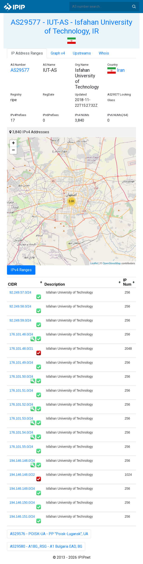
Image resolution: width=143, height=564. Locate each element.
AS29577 (19, 70)
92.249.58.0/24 (20, 306)
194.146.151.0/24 (22, 516)
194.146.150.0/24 (22, 502)
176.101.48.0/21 (21, 348)
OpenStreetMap (112, 263)
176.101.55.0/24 (21, 446)
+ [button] (13, 143)
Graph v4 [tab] (58, 53)
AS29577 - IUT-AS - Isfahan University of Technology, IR (71, 26)
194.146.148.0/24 (22, 460)
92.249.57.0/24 (20, 292)
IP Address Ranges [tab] (27, 53)
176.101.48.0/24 (21, 334)
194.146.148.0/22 (22, 474)
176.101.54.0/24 (21, 432)
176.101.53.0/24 (21, 418)
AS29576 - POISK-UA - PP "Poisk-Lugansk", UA (49, 534)
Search (133, 6)
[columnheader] (25, 282)
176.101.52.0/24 (21, 404)
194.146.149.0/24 (22, 488)
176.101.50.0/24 (21, 376)
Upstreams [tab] (82, 53)
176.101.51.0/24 (21, 390)
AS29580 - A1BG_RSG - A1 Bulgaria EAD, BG (46, 546)
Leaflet (94, 263)
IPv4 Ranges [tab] (21, 270)
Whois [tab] (104, 53)
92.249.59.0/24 (20, 320)
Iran (116, 70)
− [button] (13, 150)
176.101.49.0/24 (21, 362)
